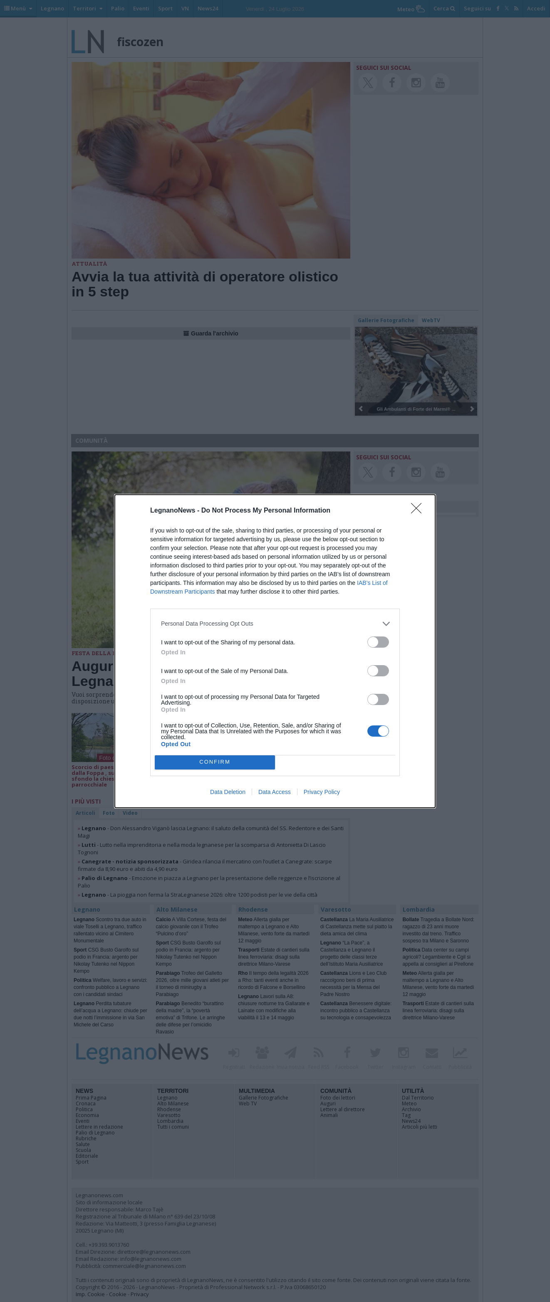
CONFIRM (214, 762)
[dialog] (275, 651)
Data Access (274, 792)
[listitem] (275, 623)
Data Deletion (227, 792)
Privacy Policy (322, 792)
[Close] (419, 511)
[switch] (378, 642)
